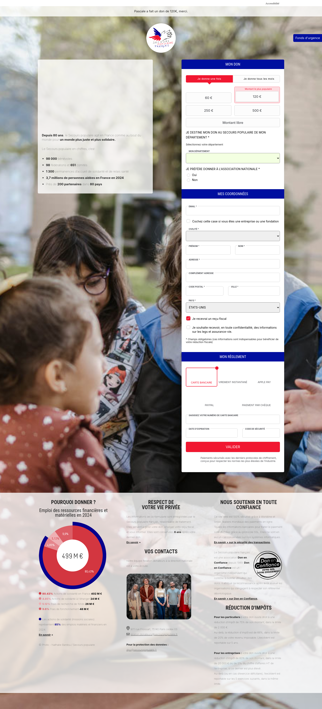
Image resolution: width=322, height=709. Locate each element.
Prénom (194, 246)
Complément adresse (201, 273)
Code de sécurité (255, 429)
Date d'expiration (199, 429)
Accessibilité (272, 3)
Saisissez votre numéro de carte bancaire (213, 415)
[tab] (209, 79)
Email (193, 206)
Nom (241, 246)
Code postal (197, 286)
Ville (234, 286)
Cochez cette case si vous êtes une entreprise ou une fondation (235, 221)
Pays (192, 300)
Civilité (194, 229)
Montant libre (215, 122)
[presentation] (209, 78)
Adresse (194, 259)
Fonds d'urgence (307, 38)
